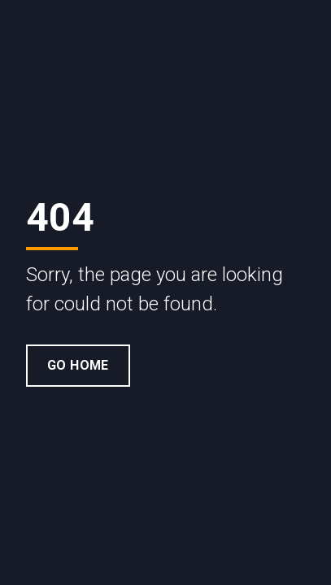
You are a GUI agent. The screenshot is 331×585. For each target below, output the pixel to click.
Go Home (78, 365)
